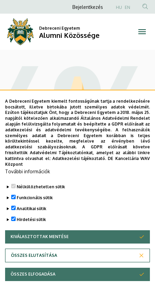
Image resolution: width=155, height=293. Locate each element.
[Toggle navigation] (142, 32)
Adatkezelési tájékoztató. (79, 171)
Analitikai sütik (31, 221)
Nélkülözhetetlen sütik (41, 199)
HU (119, 7)
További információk (27, 184)
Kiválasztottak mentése (40, 249)
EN (127, 7)
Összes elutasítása (34, 268)
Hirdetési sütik (31, 232)
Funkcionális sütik (35, 210)
